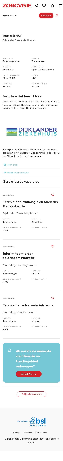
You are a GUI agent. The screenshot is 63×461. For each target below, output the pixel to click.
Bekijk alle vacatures (31, 394)
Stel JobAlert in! (28, 373)
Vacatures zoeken (37, 5)
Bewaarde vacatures (44, 5)
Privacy (16, 432)
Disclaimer (27, 432)
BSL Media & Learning (19, 438)
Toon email (10, 164)
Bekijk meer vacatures (16, 172)
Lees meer (34, 156)
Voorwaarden (41, 432)
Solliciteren (46, 15)
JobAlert (52, 5)
